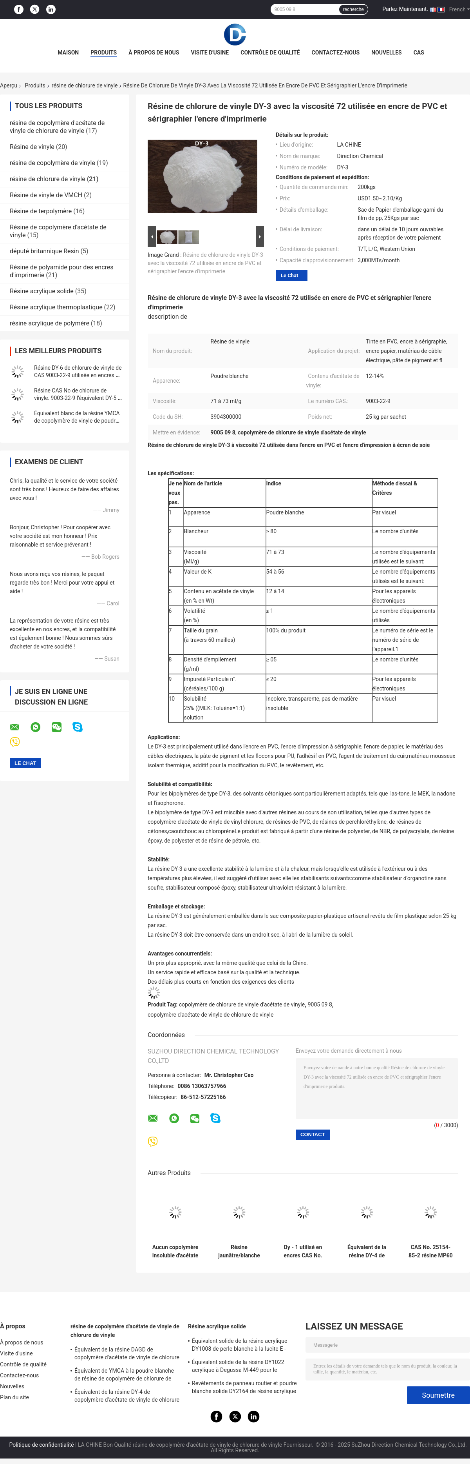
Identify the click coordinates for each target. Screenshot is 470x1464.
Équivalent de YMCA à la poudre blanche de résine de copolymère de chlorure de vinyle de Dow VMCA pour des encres (124, 1376)
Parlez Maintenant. (405, 9)
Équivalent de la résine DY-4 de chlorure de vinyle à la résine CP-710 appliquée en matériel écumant (367, 1251)
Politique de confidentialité (41, 1445)
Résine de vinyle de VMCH (46, 195)
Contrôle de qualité (270, 52)
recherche (353, 9)
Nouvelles (386, 52)
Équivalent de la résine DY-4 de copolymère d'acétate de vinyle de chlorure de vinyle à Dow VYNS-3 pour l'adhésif (126, 1397)
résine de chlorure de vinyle (85, 85)
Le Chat (289, 275)
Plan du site (14, 1397)
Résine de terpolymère (41, 211)
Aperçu (8, 85)
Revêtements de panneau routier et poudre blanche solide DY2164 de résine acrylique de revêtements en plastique (244, 1388)
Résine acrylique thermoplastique (56, 307)
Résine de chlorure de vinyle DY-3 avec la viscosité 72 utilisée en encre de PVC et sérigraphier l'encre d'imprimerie (205, 263)
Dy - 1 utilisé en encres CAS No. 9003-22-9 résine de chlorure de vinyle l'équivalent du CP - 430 (303, 1251)
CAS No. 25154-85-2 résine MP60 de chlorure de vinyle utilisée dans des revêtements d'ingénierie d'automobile (430, 1251)
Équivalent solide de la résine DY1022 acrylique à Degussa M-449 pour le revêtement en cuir (238, 1367)
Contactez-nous (336, 52)
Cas (419, 52)
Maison (68, 52)
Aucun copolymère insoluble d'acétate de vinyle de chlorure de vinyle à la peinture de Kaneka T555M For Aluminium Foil (175, 1251)
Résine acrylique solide (42, 291)
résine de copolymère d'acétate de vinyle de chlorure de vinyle (57, 126)
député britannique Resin (44, 251)
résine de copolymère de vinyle (52, 163)
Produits (103, 52)
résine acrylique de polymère (49, 323)
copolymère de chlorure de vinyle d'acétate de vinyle (242, 1004)
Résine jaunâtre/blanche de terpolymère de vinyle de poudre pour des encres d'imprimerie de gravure (239, 1251)
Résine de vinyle (32, 147)
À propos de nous (153, 52)
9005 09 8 (320, 1004)
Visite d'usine (210, 52)
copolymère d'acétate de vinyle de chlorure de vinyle (210, 1015)
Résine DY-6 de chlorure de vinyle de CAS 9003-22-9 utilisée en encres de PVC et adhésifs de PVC (78, 375)
